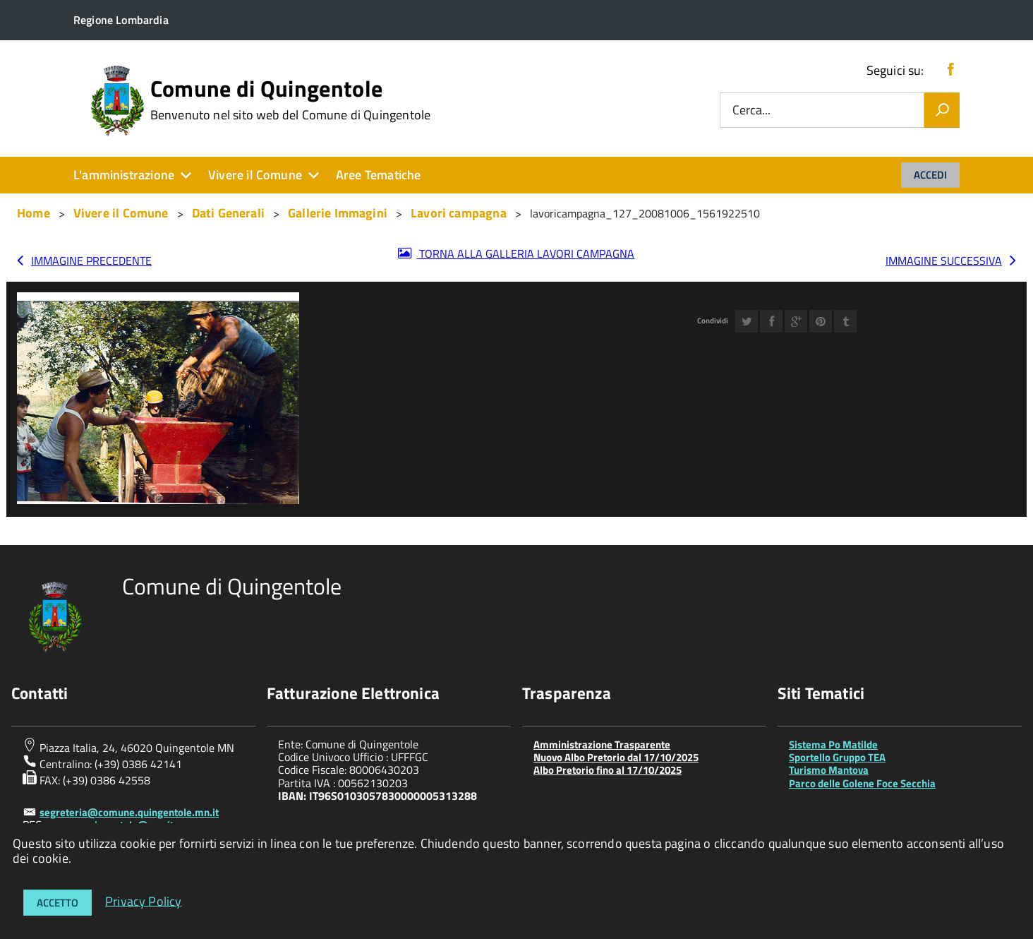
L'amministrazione (123, 174)
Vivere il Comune (255, 174)
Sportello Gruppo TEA (837, 757)
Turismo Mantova (829, 770)
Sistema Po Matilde (833, 744)
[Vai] (942, 110)
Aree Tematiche (378, 174)
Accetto (57, 903)
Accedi (930, 175)
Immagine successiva (944, 260)
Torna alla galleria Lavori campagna (525, 253)
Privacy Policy (143, 900)
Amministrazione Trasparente (601, 744)
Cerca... (751, 110)
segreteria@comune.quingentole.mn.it (129, 812)
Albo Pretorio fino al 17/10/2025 (607, 770)
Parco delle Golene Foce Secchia (862, 783)
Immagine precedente (91, 260)
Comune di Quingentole (290, 99)
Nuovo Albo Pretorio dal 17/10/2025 (616, 757)
